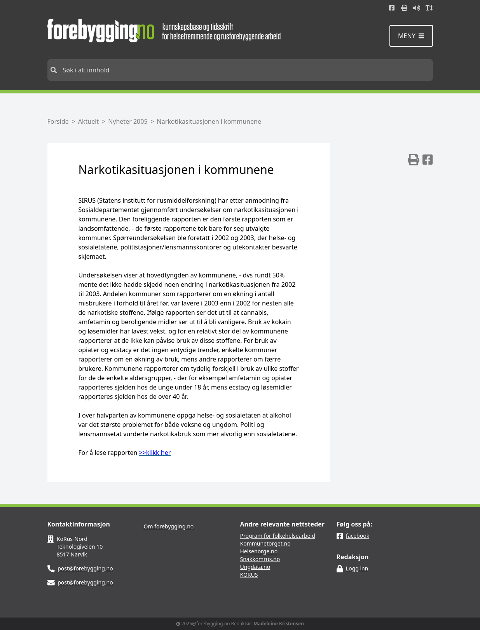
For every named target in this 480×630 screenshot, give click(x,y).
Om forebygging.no (169, 526)
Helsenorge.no (259, 551)
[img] (413, 159)
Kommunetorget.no (265, 543)
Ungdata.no (255, 566)
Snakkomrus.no (260, 559)
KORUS (249, 574)
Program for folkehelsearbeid (277, 535)
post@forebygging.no (85, 568)
